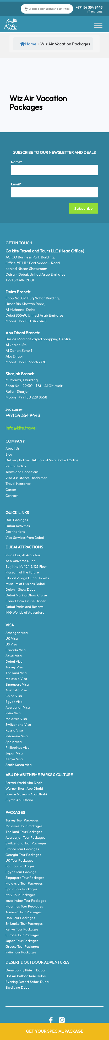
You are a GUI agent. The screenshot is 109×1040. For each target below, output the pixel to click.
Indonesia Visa (17, 736)
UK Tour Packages (19, 860)
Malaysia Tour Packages (24, 883)
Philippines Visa (18, 747)
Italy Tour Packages (20, 895)
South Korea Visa (19, 765)
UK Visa (12, 638)
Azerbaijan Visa (18, 707)
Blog (9, 454)
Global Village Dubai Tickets (27, 578)
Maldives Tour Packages (24, 826)
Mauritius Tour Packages (24, 906)
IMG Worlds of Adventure (25, 612)
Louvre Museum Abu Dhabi (26, 794)
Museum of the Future (22, 572)
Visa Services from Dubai (25, 537)
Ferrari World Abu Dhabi (24, 783)
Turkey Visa (14, 667)
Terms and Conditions (22, 472)
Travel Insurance (18, 483)
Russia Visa (14, 730)
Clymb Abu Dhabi (19, 800)
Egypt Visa (14, 701)
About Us (13, 448)
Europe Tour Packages (23, 935)
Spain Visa (14, 742)
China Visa (14, 696)
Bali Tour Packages (20, 866)
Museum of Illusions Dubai (25, 584)
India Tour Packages (21, 952)
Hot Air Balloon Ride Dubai (26, 976)
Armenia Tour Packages (24, 912)
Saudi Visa (14, 656)
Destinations (15, 531)
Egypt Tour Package (21, 872)
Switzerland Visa (18, 724)
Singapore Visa (17, 684)
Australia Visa (16, 690)
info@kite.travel (21, 428)
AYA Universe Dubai (21, 561)
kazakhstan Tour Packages (26, 900)
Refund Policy (16, 466)
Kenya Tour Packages (22, 929)
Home (28, 43)
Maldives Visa (16, 719)
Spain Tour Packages (21, 889)
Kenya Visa (14, 759)
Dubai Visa (14, 661)
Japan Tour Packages (22, 941)
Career (11, 489)
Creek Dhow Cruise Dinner (26, 601)
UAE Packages (17, 520)
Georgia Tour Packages (23, 854)
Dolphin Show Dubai (21, 589)
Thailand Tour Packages (24, 832)
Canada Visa (16, 650)
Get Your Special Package (54, 1031)
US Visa (11, 644)
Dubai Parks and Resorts (24, 606)
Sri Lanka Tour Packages (24, 923)
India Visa (13, 713)
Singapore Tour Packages (25, 877)
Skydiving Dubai (18, 987)
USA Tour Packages (20, 918)
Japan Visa (14, 753)
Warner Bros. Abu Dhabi (24, 788)
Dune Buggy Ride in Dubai (26, 970)
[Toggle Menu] (98, 25)
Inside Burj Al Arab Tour (23, 555)
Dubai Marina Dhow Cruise (26, 595)
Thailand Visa (16, 673)
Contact (12, 495)
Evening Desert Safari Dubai (28, 981)
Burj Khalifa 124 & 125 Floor (26, 566)
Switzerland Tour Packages (26, 843)
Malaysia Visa (16, 678)
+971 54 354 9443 (89, 7)
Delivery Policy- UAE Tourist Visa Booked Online (42, 460)
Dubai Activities (18, 526)
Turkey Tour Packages (22, 820)
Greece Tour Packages (23, 946)
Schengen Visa (17, 633)
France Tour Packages (22, 849)
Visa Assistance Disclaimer (26, 478)
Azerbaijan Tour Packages (25, 837)
